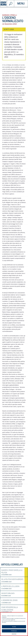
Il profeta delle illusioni (10, 586)
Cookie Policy (14, 633)
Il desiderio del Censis (9, 600)
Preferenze (14, 630)
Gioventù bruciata (7, 593)
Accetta (14, 626)
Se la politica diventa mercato (12, 579)
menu (21, 3)
